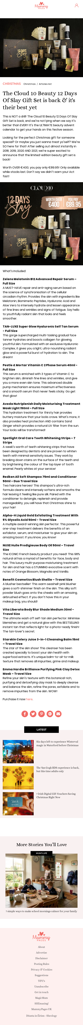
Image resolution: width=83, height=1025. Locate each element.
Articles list (45, 84)
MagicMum (41, 997)
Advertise (41, 952)
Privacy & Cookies (41, 969)
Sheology (51, 1015)
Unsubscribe (41, 986)
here (29, 699)
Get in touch (41, 992)
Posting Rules (41, 963)
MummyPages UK (41, 1009)
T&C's (41, 980)
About (41, 946)
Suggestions (41, 975)
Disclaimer (41, 958)
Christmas (12, 84)
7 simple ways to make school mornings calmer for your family (41, 911)
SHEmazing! (42, 1003)
